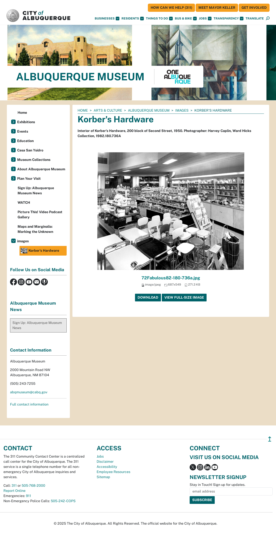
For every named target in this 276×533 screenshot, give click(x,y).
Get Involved (254, 8)
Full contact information (29, 404)
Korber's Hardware (40, 250)
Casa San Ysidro (30, 150)
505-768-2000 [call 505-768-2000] (33, 486)
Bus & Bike (186, 18)
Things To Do (159, 18)
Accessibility (107, 467)
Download (148, 297)
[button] (255, 18)
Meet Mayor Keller (216, 8)
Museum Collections (33, 160)
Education (25, 141)
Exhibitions (26, 122)
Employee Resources (113, 472)
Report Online (14, 491)
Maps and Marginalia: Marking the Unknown (35, 229)
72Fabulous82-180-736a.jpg (170, 277)
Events (22, 131)
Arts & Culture (108, 110)
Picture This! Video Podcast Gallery (40, 214)
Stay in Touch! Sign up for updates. (217, 485)
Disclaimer (105, 462)
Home (83, 110)
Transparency (228, 18)
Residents (133, 18)
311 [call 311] (14, 486)
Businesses (107, 18)
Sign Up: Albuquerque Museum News (36, 190)
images (182, 110)
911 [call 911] (28, 496)
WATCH (24, 203)
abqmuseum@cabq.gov (28, 392)
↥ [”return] (270, 439)
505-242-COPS (63, 501)
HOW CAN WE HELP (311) (171, 8)
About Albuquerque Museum (41, 169)
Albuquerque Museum (149, 110)
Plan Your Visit (29, 179)
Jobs (205, 18)
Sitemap (103, 477)
